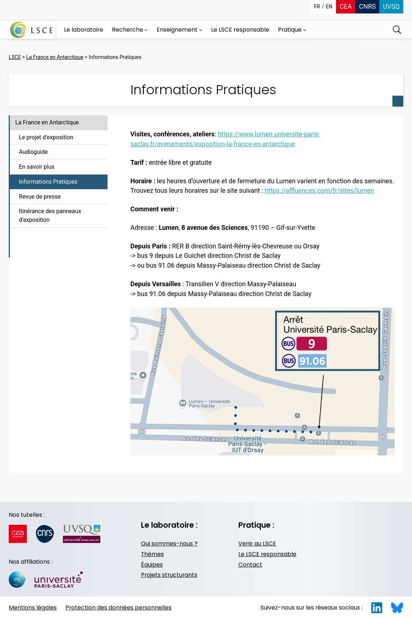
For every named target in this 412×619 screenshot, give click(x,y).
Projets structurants (169, 575)
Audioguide (33, 151)
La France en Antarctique (47, 122)
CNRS (367, 6)
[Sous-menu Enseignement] (200, 29)
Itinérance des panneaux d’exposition (50, 215)
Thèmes (152, 554)
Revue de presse (40, 196)
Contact (250, 564)
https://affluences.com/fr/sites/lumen (319, 190)
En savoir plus (36, 166)
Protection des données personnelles (118, 607)
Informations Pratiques (48, 181)
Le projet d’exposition (46, 137)
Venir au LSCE (257, 543)
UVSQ (391, 6)
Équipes (152, 564)
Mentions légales (33, 607)
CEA (346, 6)
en (329, 6)
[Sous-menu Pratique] (304, 29)
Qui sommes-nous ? (169, 543)
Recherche (397, 29)
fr (317, 6)
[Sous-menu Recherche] (146, 29)
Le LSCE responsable (267, 554)
